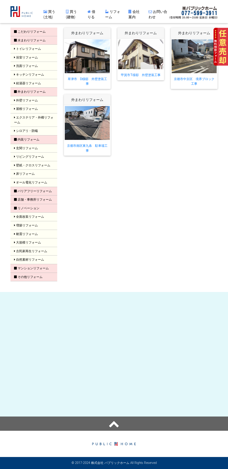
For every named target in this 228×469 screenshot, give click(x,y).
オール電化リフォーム (30, 182)
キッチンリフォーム (29, 74)
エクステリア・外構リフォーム (33, 119)
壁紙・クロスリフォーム (32, 165)
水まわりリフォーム (30, 40)
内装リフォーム (26, 139)
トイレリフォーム (27, 49)
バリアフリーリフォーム (33, 191)
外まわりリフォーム (30, 92)
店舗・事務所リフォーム (33, 199)
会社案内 (134, 15)
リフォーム (112, 15)
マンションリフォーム (31, 268)
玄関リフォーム (26, 148)
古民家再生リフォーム (30, 251)
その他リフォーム (28, 277)
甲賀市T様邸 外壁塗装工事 (141, 75)
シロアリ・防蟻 (26, 131)
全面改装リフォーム (29, 217)
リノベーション (26, 208)
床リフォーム (24, 174)
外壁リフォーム (26, 100)
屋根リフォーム (26, 109)
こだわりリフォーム (30, 32)
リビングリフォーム (29, 157)
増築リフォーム (26, 225)
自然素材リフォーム (29, 260)
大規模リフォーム (27, 242)
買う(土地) (49, 15)
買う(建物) (71, 15)
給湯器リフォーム (27, 83)
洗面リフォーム (26, 66)
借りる (91, 15)
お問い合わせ (158, 15)
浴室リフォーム (26, 57)
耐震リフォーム (26, 234)
